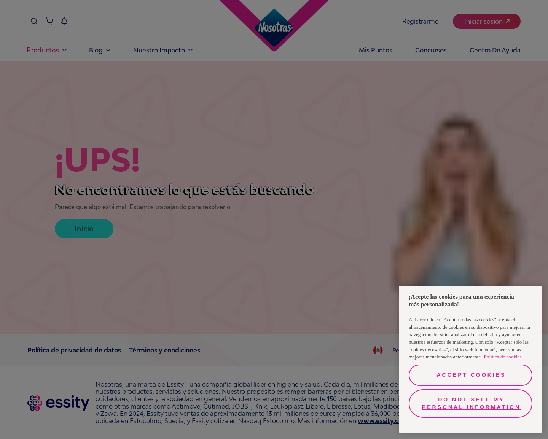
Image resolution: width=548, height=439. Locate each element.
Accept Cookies (471, 375)
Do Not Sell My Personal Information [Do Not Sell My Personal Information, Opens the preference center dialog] (471, 403)
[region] (470, 359)
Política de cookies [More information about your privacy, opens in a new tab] (503, 357)
